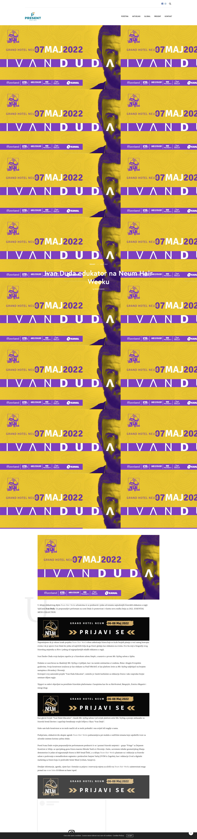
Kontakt (168, 16)
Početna (125, 16)
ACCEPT (130, 835)
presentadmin (99, 289)
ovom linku (51, 770)
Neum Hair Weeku (122, 767)
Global (147, 16)
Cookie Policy (118, 835)
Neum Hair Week (79, 642)
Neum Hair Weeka (68, 605)
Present (157, 16)
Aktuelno (136, 16)
